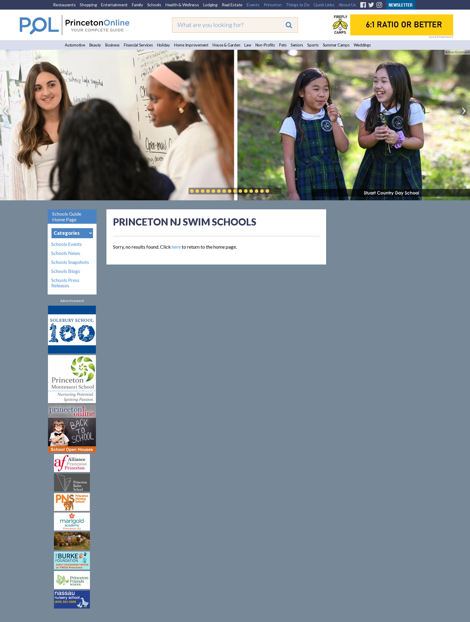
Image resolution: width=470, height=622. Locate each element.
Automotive (75, 45)
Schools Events (66, 244)
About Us (347, 4)
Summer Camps (336, 45)
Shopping (88, 4)
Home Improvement (191, 45)
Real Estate (232, 4)
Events (253, 4)
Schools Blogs (65, 271)
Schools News (65, 253)
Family (137, 4)
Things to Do (297, 4)
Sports (313, 45)
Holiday (163, 45)
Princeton (273, 4)
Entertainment (114, 4)
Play (276, 191)
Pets (283, 45)
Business (112, 45)
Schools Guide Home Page (66, 216)
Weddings (362, 45)
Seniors (297, 45)
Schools (154, 4)
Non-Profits (265, 45)
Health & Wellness (182, 4)
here (176, 247)
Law (247, 45)
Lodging (210, 4)
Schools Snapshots (70, 262)
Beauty (95, 45)
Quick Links (324, 4)
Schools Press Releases (65, 282)
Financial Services (138, 45)
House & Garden (226, 45)
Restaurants (64, 4)
